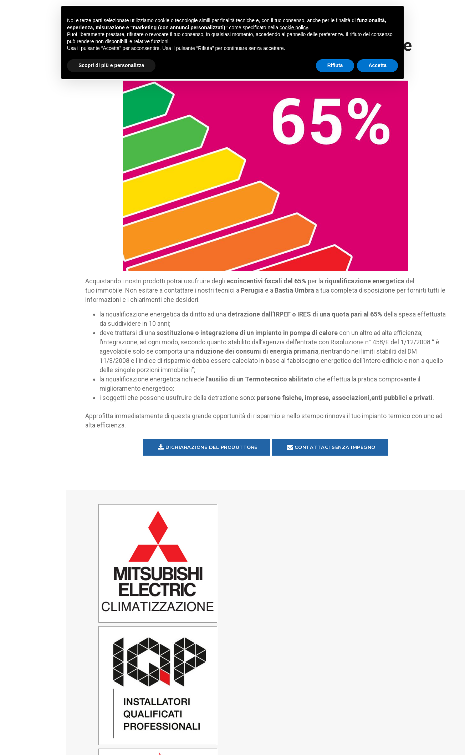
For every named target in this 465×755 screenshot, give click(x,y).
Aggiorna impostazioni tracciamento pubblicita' (51, 743)
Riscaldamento (51, 120)
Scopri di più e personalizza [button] (111, 65)
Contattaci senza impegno (349, 459)
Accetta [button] (377, 65)
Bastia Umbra (391, 579)
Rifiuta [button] (335, 65)
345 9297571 (150, 714)
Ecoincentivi (51, 138)
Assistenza (32, 158)
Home (23, 65)
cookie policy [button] (294, 27)
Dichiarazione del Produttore (226, 459)
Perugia (390, 541)
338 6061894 (239, 714)
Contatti (29, 194)
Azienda (51, 175)
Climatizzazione (51, 83)
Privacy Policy (52, 735)
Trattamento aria (42, 102)
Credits (314, 747)
